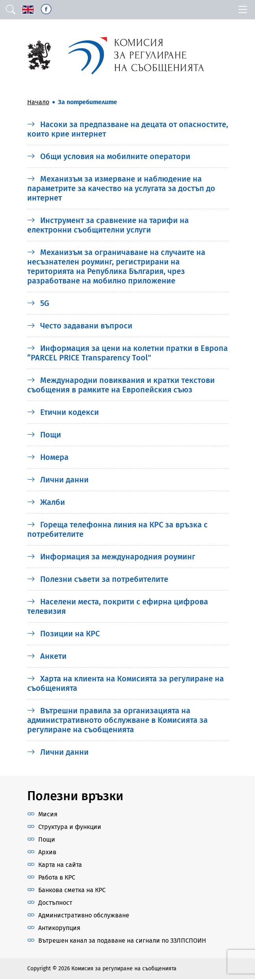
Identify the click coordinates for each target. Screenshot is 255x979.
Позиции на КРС (63, 633)
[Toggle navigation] (242, 9)
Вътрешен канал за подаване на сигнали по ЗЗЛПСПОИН (122, 940)
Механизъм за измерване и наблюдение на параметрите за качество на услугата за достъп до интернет (121, 188)
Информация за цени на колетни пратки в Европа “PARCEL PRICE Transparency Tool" (127, 352)
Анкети (47, 656)
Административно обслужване (83, 915)
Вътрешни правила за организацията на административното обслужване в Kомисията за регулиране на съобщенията (117, 720)
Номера (48, 457)
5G (38, 303)
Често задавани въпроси (79, 325)
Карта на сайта (60, 864)
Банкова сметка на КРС (72, 890)
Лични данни (58, 479)
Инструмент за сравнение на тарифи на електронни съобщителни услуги (108, 225)
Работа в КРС (56, 877)
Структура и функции (69, 827)
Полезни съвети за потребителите (97, 579)
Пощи (44, 434)
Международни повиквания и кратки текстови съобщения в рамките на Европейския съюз (121, 384)
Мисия (48, 814)
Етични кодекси (63, 412)
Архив (47, 852)
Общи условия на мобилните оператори (108, 156)
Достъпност (55, 902)
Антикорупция (59, 928)
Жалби (46, 502)
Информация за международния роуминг (111, 556)
